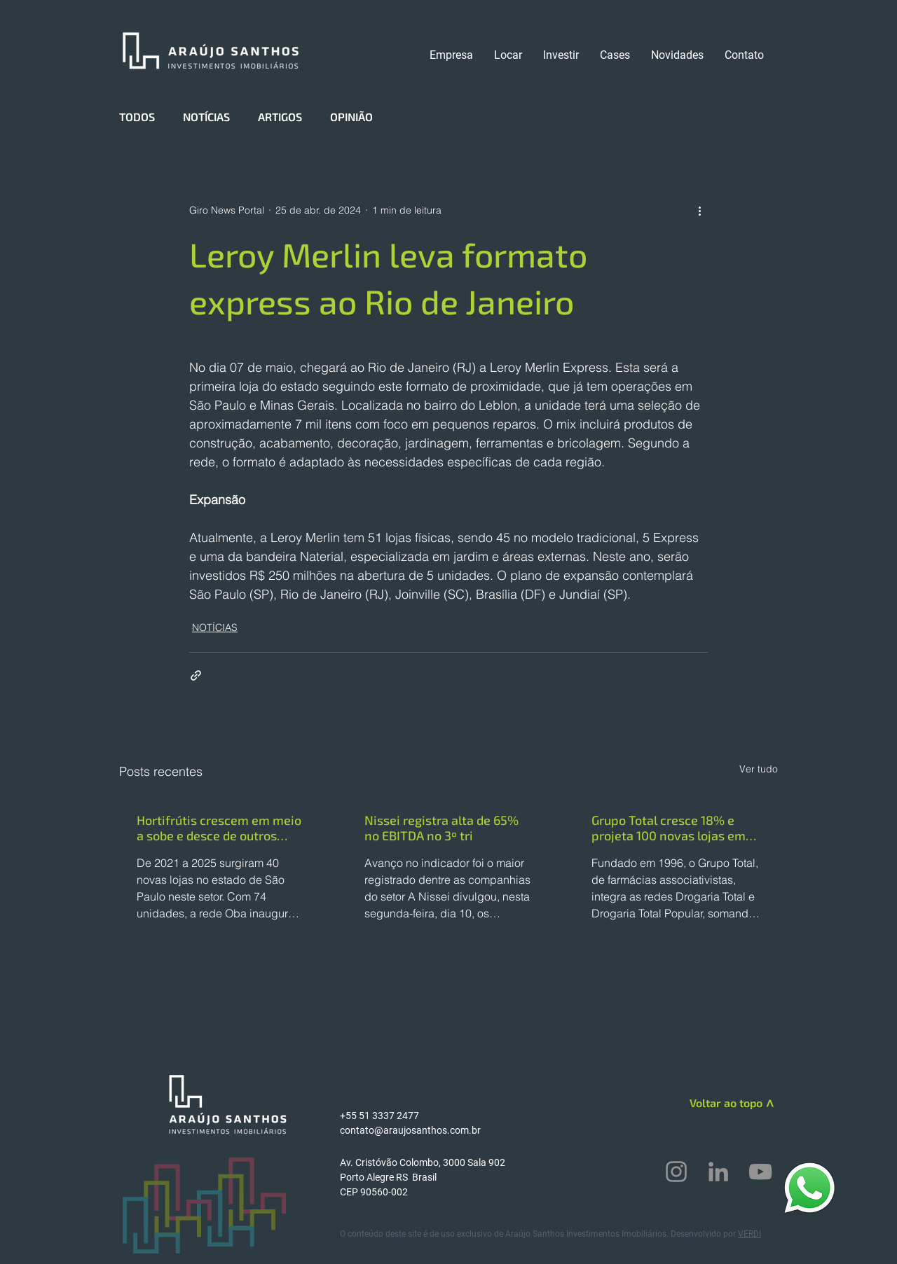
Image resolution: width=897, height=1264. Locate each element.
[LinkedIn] (718, 1172)
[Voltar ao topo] (712, 1103)
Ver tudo (758, 769)
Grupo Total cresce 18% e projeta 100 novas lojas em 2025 (668, 827)
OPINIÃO (351, 116)
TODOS (137, 116)
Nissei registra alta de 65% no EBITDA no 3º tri (441, 827)
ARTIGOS (280, 116)
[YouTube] (760, 1172)
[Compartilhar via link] (196, 675)
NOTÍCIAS (206, 116)
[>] (768, 1105)
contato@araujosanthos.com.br (410, 1130)
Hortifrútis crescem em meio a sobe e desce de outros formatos (219, 827)
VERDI (749, 1234)
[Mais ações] (699, 210)
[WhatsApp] (809, 1187)
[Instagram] (676, 1172)
